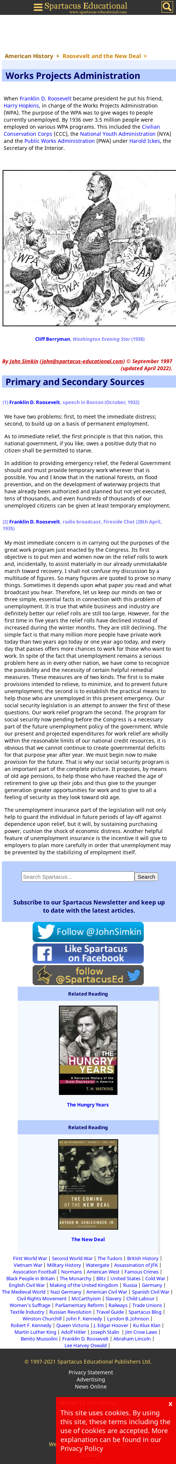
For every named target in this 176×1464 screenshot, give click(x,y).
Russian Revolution (70, 1311)
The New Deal (88, 1239)
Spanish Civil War (150, 1291)
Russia (130, 1285)
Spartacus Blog (145, 1311)
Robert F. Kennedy (31, 1325)
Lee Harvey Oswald (85, 1345)
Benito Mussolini (39, 1338)
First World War (30, 1258)
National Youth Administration (118, 133)
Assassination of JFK (136, 1265)
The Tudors (109, 1258)
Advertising (91, 1379)
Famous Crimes (141, 1271)
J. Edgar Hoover (111, 1325)
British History (143, 1258)
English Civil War (27, 1285)
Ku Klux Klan (146, 1325)
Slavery (114, 1298)
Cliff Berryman (52, 339)
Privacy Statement (91, 1372)
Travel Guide (110, 1311)
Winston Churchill (42, 1318)
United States (125, 1278)
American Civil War (106, 1291)
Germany (152, 1285)
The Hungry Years (88, 1104)
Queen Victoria (72, 1325)
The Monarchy (76, 1278)
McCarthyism (86, 1298)
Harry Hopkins (21, 105)
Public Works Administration (59, 140)
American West (103, 1271)
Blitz (101, 1278)
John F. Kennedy (84, 1318)
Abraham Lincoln (132, 1338)
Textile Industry (27, 1311)
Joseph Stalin (105, 1332)
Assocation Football (34, 1271)
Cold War (155, 1278)
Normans (71, 1271)
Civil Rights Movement (42, 1298)
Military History (64, 1265)
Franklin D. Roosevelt (46, 98)
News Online (91, 1386)
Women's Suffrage (30, 1305)
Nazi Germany (66, 1291)
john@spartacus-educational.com (82, 361)
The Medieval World (24, 1291)
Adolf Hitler (73, 1332)
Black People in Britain (30, 1278)
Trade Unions (147, 1305)
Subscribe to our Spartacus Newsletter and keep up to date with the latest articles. (89, 906)
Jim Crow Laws (141, 1332)
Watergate (97, 1265)
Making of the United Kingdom (84, 1285)
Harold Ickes (144, 140)
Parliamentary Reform (79, 1305)
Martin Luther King (35, 1332)
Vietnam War (28, 1265)
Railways (118, 1305)
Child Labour (140, 1298)
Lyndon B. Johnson (128, 1318)
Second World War (72, 1258)
